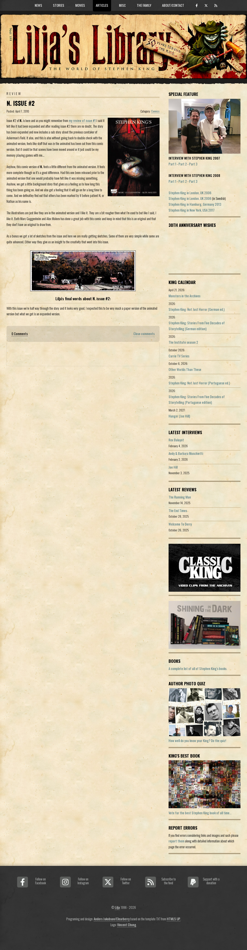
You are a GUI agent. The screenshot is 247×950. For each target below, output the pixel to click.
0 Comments (19, 333)
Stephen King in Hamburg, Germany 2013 (195, 204)
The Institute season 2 (183, 342)
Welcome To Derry (180, 524)
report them (176, 841)
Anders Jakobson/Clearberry (112, 918)
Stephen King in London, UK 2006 (190, 192)
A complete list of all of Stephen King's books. (198, 668)
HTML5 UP (173, 918)
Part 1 (172, 164)
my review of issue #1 (82, 120)
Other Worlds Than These (185, 369)
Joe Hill (173, 467)
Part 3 (193, 164)
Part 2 (182, 164)
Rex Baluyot (176, 440)
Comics (155, 111)
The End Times (178, 510)
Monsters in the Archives (184, 295)
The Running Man (180, 497)
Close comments (144, 333)
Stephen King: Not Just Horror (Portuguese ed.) (199, 383)
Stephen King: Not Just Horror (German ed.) (196, 309)
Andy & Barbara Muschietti (186, 453)
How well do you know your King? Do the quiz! (197, 740)
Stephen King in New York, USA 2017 (192, 210)
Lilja (117, 907)
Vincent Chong (126, 924)
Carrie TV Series (179, 356)
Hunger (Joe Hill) (179, 416)
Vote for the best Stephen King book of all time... (200, 812)
